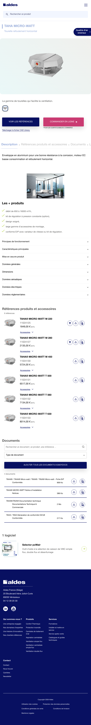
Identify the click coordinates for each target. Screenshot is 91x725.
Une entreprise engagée (12, 624)
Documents (78, 144)
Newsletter (7, 676)
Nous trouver (8, 669)
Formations (53, 624)
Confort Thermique (33, 624)
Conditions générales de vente (32, 709)
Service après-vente (56, 634)
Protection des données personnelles (56, 704)
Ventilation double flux (34, 651)
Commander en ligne (60, 123)
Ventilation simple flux (34, 641)
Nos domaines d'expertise (13, 628)
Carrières (6, 673)
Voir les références (21, 122)
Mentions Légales (28, 713)
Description (9, 144)
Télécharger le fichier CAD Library (16, 130)
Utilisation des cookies (30, 704)
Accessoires (26, 333)
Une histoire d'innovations (13, 632)
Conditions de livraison (61, 709)
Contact (6, 665)
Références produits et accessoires (44, 144)
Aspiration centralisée (34, 638)
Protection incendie (33, 628)
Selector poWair (31, 545)
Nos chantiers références (12, 635)
